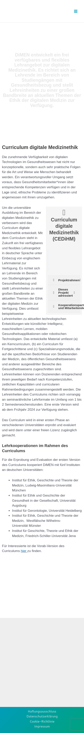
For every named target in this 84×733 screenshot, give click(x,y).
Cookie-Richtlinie (42, 721)
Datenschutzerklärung (42, 716)
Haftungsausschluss (42, 711)
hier (24, 551)
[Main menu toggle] (76, 11)
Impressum (42, 726)
